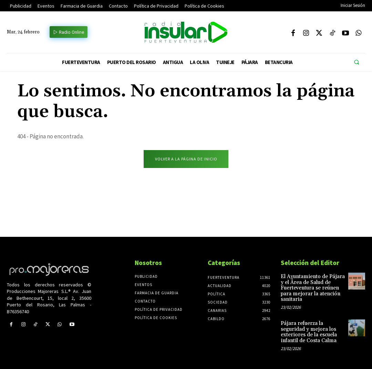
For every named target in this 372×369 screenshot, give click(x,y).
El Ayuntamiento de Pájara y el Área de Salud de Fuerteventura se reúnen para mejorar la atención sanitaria (313, 288)
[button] (356, 62)
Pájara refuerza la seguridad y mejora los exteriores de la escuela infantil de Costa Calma (308, 331)
